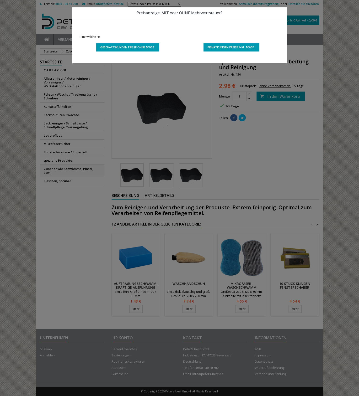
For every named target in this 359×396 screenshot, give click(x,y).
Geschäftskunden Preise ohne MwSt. (127, 47)
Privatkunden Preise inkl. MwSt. (231, 47)
